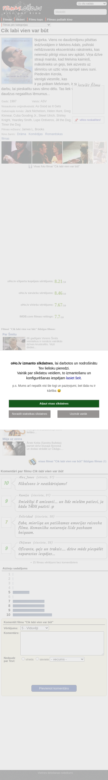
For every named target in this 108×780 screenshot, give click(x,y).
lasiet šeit (73, 378)
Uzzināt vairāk (78, 413)
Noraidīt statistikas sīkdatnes (29, 413)
